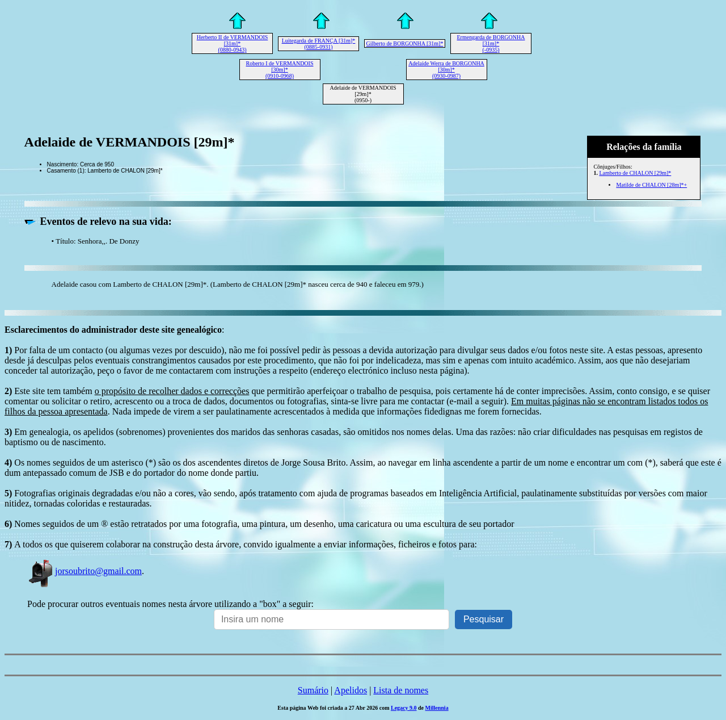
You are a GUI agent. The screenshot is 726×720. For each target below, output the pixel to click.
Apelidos (350, 690)
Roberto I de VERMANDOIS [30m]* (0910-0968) (280, 69)
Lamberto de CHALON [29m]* (635, 173)
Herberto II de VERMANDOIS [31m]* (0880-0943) (232, 43)
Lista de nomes (400, 690)
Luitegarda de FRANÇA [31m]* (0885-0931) (319, 43)
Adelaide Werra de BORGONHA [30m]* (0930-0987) (446, 69)
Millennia (437, 708)
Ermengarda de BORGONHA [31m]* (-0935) (491, 43)
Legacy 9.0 (404, 708)
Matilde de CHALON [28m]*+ (651, 185)
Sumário (313, 690)
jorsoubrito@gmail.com (84, 571)
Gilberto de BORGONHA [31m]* (405, 43)
